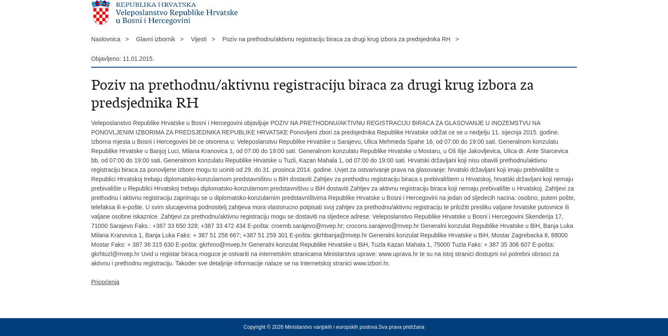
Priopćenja (105, 282)
